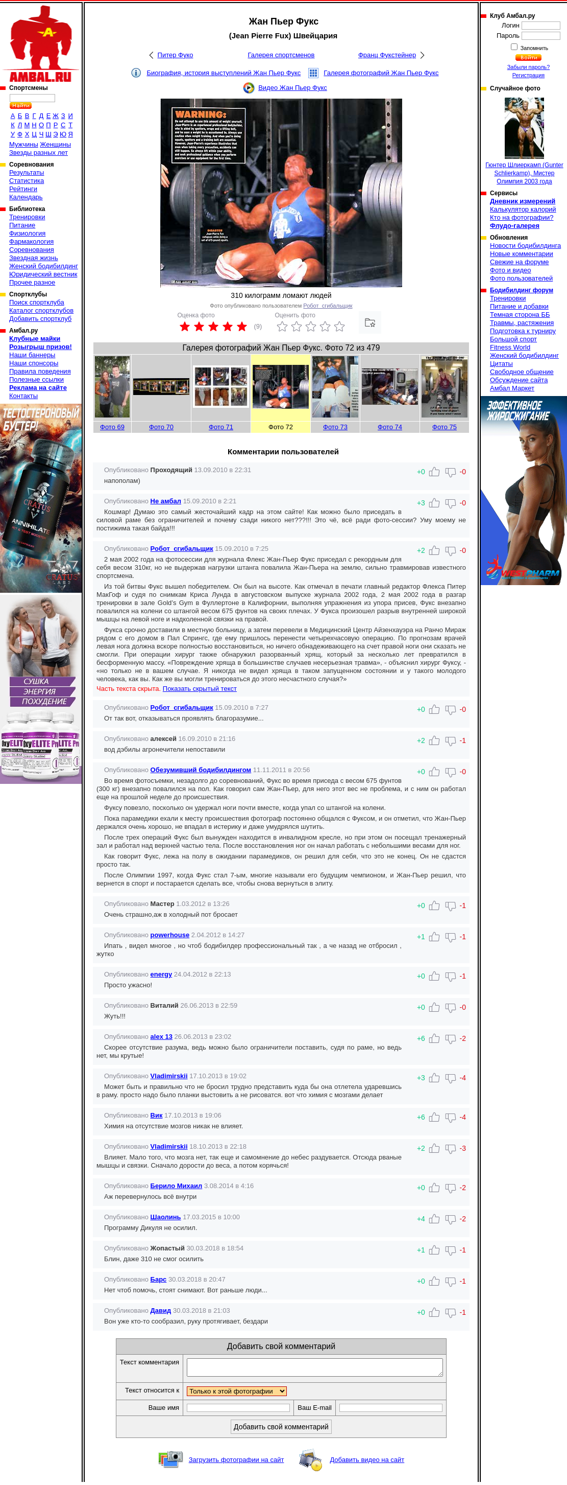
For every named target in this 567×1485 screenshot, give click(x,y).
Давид (161, 1310)
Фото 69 (112, 427)
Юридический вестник (43, 274)
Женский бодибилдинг (43, 266)
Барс (159, 1279)
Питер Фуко (175, 55)
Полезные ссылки (36, 379)
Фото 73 (335, 427)
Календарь (26, 197)
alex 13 (161, 1036)
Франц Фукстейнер (387, 55)
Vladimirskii (169, 1076)
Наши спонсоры (33, 363)
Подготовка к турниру (523, 331)
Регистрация (528, 75)
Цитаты (501, 363)
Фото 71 (221, 427)
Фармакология (31, 241)
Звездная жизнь (33, 258)
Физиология (27, 233)
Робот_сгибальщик (327, 306)
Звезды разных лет (38, 152)
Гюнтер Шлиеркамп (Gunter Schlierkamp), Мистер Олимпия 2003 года (524, 141)
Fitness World (510, 347)
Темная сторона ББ (520, 314)
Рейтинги (23, 189)
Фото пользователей (521, 278)
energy (161, 974)
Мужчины (23, 144)
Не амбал (166, 501)
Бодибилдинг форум (521, 290)
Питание (22, 225)
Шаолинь (166, 1217)
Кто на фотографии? (522, 217)
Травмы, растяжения (522, 323)
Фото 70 (161, 427)
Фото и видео (510, 270)
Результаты (26, 172)
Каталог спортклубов (41, 310)
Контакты (23, 396)
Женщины (55, 144)
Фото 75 (444, 427)
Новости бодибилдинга (525, 245)
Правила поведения (40, 371)
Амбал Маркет (512, 388)
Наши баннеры (32, 355)
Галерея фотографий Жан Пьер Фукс (381, 73)
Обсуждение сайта (519, 380)
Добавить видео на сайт (367, 1463)
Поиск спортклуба (36, 302)
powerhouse (170, 935)
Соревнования (31, 249)
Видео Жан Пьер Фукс (292, 87)
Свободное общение (522, 372)
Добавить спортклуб (40, 318)
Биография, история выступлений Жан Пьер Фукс (223, 73)
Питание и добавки (519, 306)
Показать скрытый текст (200, 688)
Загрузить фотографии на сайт (236, 1463)
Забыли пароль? (528, 67)
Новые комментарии (521, 254)
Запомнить (534, 48)
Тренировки (27, 217)
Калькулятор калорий (523, 209)
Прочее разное (32, 282)
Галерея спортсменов (281, 55)
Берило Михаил (177, 1186)
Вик (157, 1115)
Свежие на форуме (519, 262)
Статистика (26, 180)
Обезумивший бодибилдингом (201, 770)
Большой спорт (513, 339)
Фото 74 (390, 427)
